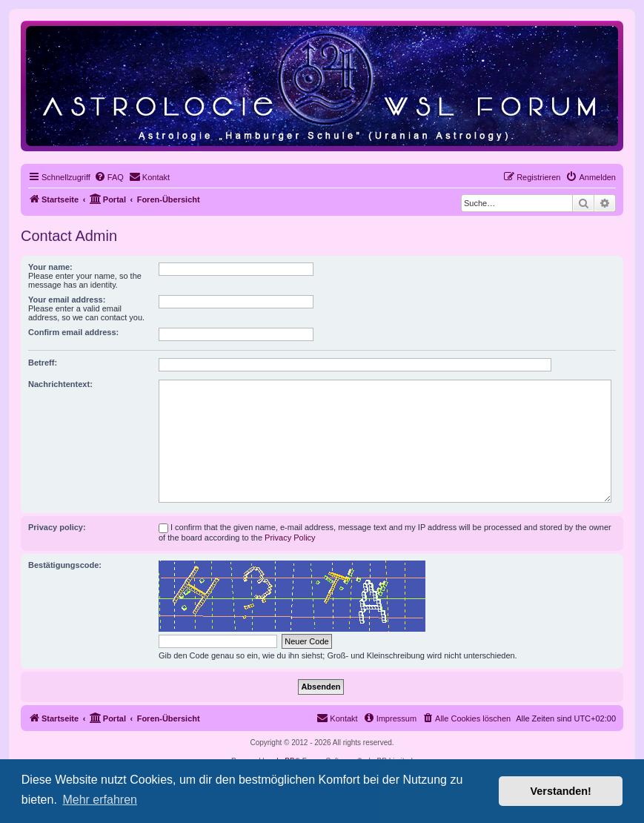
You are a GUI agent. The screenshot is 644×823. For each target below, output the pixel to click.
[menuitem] (109, 177)
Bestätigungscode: (65, 565)
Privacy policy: (57, 527)
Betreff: (42, 362)
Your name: (50, 266)
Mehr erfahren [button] (99, 799)
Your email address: (66, 299)
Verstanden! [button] (561, 791)
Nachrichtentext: (60, 384)
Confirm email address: (73, 332)
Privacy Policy (290, 537)
